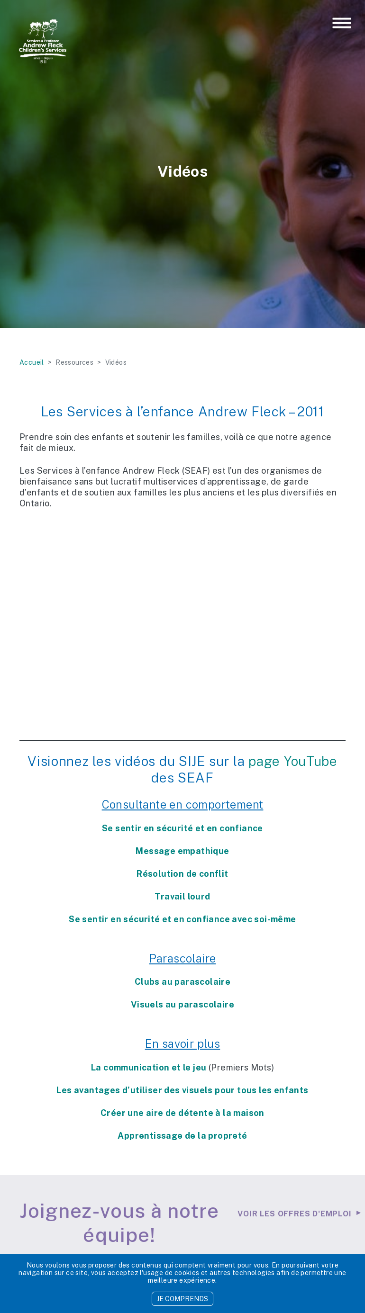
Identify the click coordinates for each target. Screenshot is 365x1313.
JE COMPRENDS (182, 1299)
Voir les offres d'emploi (294, 1213)
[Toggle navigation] (341, 23)
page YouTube (292, 761)
